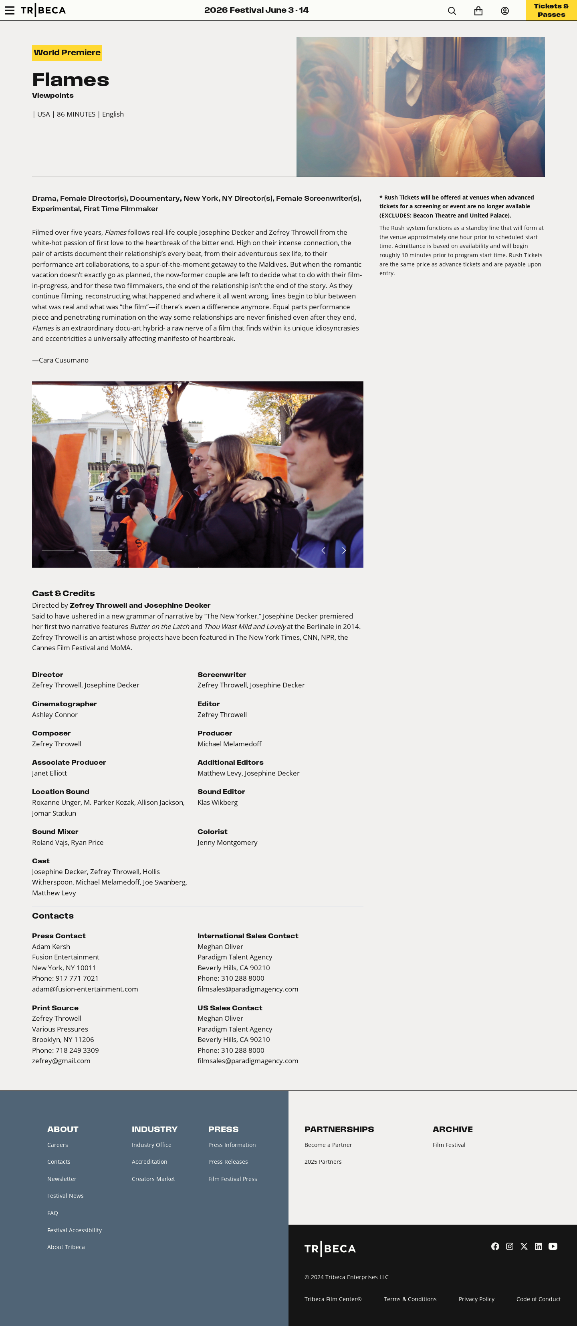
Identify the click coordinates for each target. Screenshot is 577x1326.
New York (201, 198)
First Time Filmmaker (120, 208)
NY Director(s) (247, 198)
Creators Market (153, 1179)
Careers (57, 1145)
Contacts (59, 1161)
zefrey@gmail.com (61, 1060)
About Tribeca (66, 1247)
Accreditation (149, 1161)
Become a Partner (328, 1145)
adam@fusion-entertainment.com (85, 989)
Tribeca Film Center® (333, 1299)
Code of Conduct (538, 1299)
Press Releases (228, 1161)
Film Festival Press (232, 1179)
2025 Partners (323, 1161)
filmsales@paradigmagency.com (248, 989)
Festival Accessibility (74, 1230)
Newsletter (62, 1179)
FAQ (52, 1213)
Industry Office (151, 1145)
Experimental (56, 208)
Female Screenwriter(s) (317, 198)
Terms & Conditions (410, 1299)
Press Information (232, 1145)
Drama (44, 198)
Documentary (155, 198)
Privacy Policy (476, 1299)
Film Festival (449, 1145)
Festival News (65, 1195)
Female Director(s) (93, 198)
